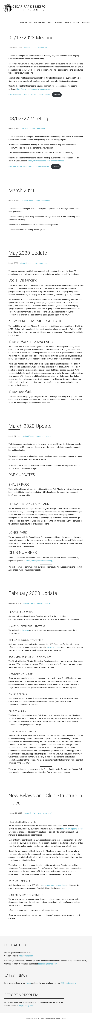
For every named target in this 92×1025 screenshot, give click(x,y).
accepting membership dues (54, 885)
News (50, 22)
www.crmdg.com (54, 647)
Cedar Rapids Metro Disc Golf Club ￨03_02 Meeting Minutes (29, 166)
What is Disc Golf (72, 22)
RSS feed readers (68, 983)
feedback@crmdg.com (47, 964)
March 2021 (22, 190)
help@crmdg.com (26, 1005)
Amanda (27, 48)
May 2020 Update (28, 253)
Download (56, 95)
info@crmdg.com (26, 956)
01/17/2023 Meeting (31, 38)
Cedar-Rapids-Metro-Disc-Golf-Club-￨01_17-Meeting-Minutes (29, 95)
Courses (58, 22)
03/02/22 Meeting (28, 119)
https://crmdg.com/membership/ (39, 561)
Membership (39, 22)
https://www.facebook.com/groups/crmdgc (34, 89)
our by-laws (24, 630)
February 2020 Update (33, 593)
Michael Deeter (27, 201)
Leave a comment (40, 48)
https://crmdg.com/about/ (72, 829)
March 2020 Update (30, 426)
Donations (86, 22)
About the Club (26, 22)
